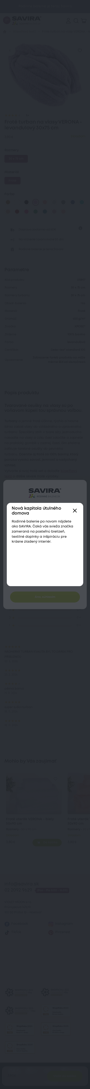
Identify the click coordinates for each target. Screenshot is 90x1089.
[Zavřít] (75, 511)
